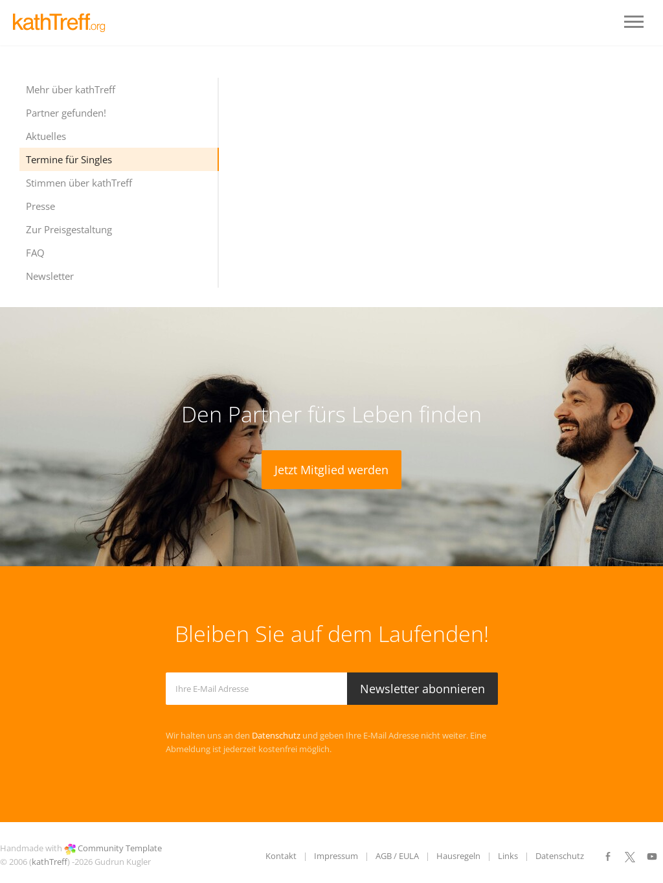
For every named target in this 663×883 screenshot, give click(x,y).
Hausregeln (458, 856)
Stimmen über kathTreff (79, 182)
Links (508, 856)
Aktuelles (46, 136)
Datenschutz (276, 735)
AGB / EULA (397, 856)
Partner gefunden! (66, 112)
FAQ (35, 252)
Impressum (336, 856)
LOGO (65, 23)
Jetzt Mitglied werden (331, 469)
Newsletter (50, 275)
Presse (40, 206)
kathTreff (49, 861)
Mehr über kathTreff (70, 89)
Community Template (120, 848)
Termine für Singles (69, 159)
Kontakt (281, 856)
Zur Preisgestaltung (69, 229)
